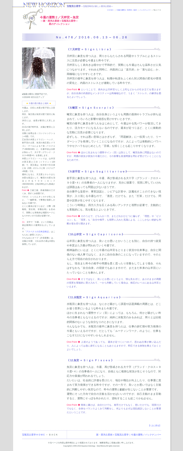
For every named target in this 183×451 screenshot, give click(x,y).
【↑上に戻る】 (154, 425)
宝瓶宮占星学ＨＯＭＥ (33, 434)
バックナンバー (145, 10)
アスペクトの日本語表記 (37, 231)
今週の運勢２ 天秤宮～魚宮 (126, 10)
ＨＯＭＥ (110, 10)
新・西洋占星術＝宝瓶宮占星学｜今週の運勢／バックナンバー (128, 434)
